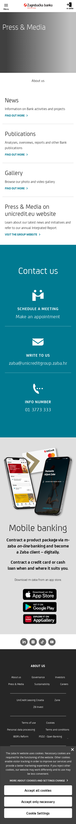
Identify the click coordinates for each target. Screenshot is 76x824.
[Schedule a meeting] (38, 303)
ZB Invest (38, 707)
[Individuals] (38, 6)
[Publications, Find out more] (38, 143)
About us (16, 677)
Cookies (50, 722)
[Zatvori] (72, 749)
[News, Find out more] (38, 107)
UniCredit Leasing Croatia (30, 700)
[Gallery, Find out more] (38, 179)
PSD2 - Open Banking (50, 736)
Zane (57, 700)
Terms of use (29, 722)
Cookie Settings (38, 813)
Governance (38, 677)
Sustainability (42, 684)
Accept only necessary (38, 801)
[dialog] (38, 785)
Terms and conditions (57, 729)
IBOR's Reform (20, 736)
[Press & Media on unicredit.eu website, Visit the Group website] (38, 220)
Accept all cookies (38, 790)
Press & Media (16, 684)
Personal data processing (21, 729)
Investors (60, 677)
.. (67, 737)
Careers (64, 684)
